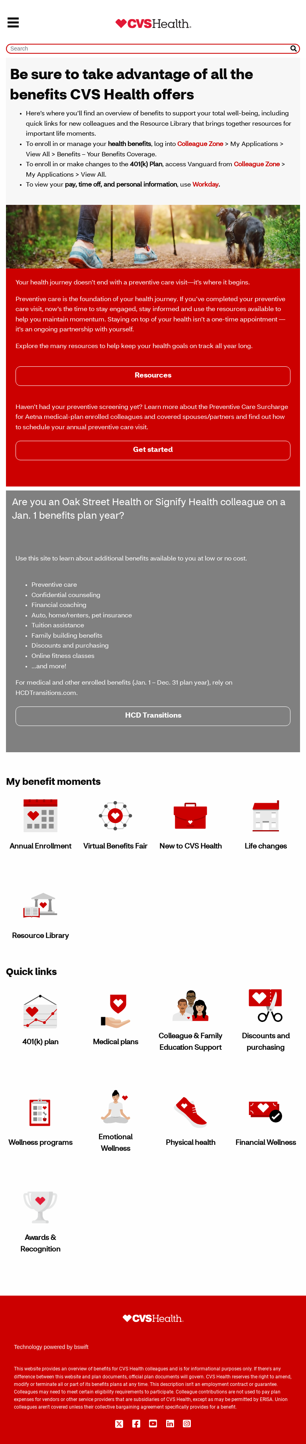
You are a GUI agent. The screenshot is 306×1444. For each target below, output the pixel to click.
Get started (153, 450)
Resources (153, 375)
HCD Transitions (153, 716)
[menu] (13, 23)
